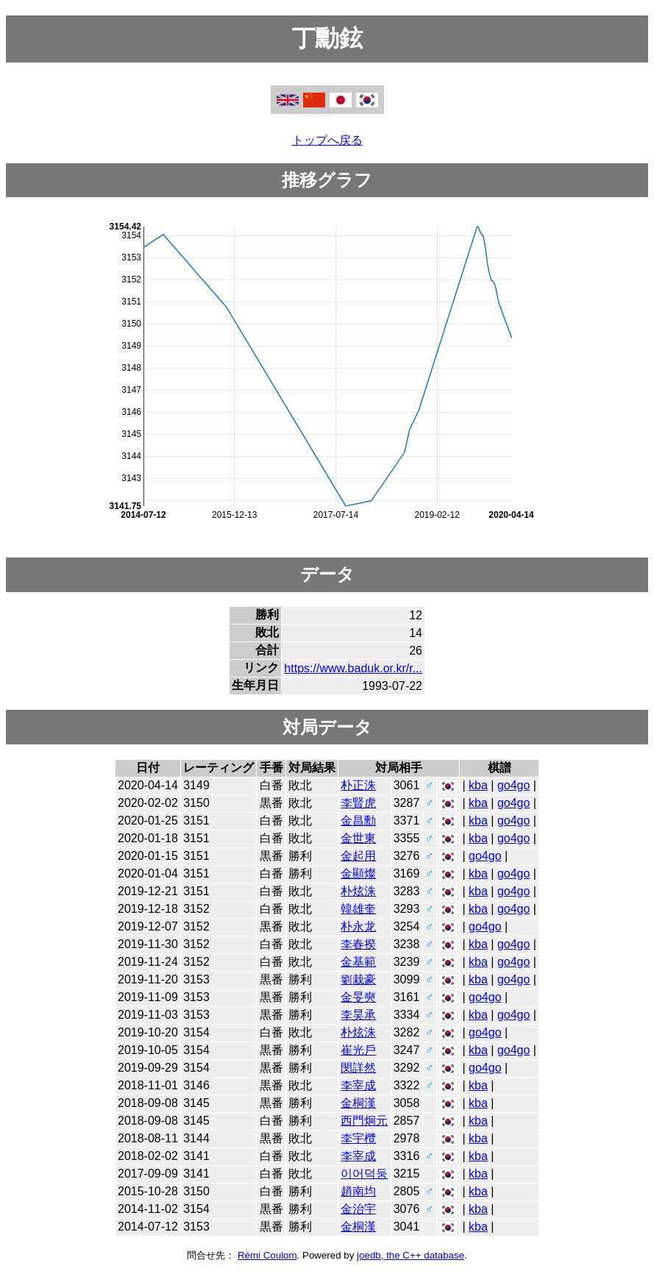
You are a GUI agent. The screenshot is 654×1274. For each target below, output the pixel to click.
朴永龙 (358, 926)
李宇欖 (358, 1138)
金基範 (358, 962)
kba (478, 785)
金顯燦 (358, 873)
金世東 (358, 838)
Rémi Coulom (267, 1255)
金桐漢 (358, 1103)
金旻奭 (358, 997)
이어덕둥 (364, 1173)
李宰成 (358, 1085)
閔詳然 (358, 1067)
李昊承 (358, 1014)
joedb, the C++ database (410, 1255)
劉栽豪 (358, 979)
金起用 (358, 856)
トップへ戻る (327, 140)
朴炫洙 (358, 891)
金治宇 (358, 1209)
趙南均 (358, 1191)
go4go (513, 785)
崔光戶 (358, 1050)
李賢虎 (358, 803)
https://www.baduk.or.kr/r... (353, 668)
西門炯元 (364, 1120)
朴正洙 (358, 785)
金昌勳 (358, 820)
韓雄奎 (358, 909)
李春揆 (358, 944)
